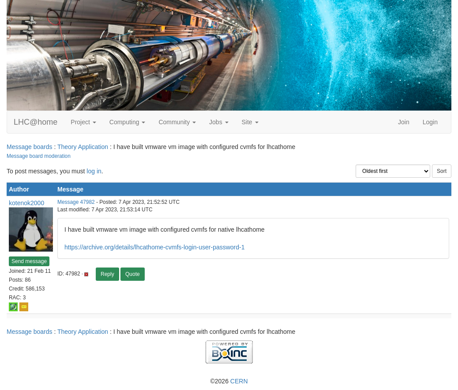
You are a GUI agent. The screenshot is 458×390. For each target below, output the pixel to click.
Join (403, 122)
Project (83, 122)
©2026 (229, 381)
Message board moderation (39, 156)
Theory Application (82, 146)
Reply (107, 274)
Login (430, 122)
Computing (127, 122)
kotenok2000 (26, 202)
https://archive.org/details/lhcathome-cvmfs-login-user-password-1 (154, 247)
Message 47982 (76, 202)
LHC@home (35, 122)
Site (250, 122)
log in (93, 171)
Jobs (218, 122)
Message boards (30, 146)
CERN (239, 381)
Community (177, 122)
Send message (29, 261)
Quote (132, 274)
